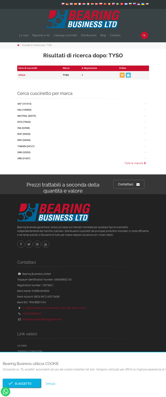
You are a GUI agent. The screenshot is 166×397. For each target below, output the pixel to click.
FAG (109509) (24, 109)
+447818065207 (31, 313)
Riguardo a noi (41, 35)
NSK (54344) (24, 140)
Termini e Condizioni (29, 351)
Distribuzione (88, 35)
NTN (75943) (24, 122)
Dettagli (50, 383)
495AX (21, 75)
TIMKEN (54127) (26, 146)
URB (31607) (23, 158)
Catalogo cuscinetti (65, 35)
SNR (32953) (24, 152)
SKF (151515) (24, 103)
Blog (103, 35)
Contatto (115, 35)
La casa (24, 35)
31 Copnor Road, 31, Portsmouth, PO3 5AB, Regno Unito (54, 307)
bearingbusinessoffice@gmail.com (41, 319)
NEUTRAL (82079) (26, 116)
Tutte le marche (135, 163)
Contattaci (129, 184)
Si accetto (22, 383)
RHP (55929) (24, 134)
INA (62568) (23, 128)
